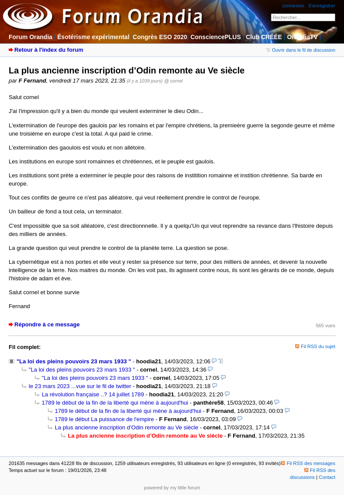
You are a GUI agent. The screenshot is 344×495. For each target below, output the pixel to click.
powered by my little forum (172, 487)
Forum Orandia (30, 36)
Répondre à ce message (47, 324)
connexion (293, 5)
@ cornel (173, 80)
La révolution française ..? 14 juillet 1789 (93, 394)
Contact (327, 477)
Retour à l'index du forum (48, 50)
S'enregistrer (321, 5)
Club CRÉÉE (264, 36)
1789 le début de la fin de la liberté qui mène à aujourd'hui (115, 402)
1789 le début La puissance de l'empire (104, 419)
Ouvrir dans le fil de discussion (300, 50)
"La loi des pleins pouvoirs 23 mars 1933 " (74, 361)
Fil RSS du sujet (318, 346)
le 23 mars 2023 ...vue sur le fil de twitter (80, 386)
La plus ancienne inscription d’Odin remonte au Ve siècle (126, 427)
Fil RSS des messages (308, 463)
